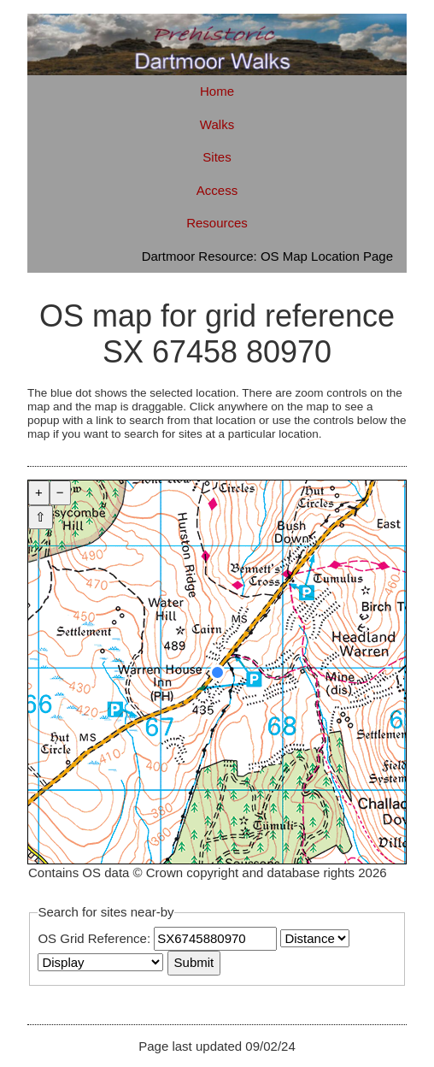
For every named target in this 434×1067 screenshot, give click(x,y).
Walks (217, 124)
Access (217, 190)
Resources (217, 222)
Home (217, 91)
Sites (216, 157)
